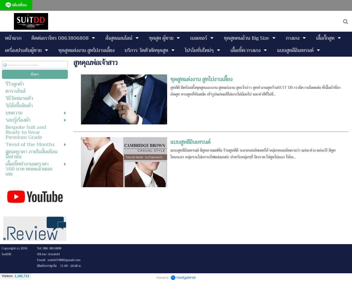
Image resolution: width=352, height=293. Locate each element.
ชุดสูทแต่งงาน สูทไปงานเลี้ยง (201, 79)
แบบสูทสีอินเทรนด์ (190, 142)
